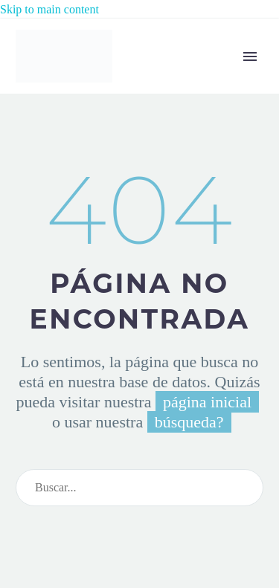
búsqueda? (189, 422)
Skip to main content (49, 9)
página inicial (207, 401)
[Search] (139, 487)
